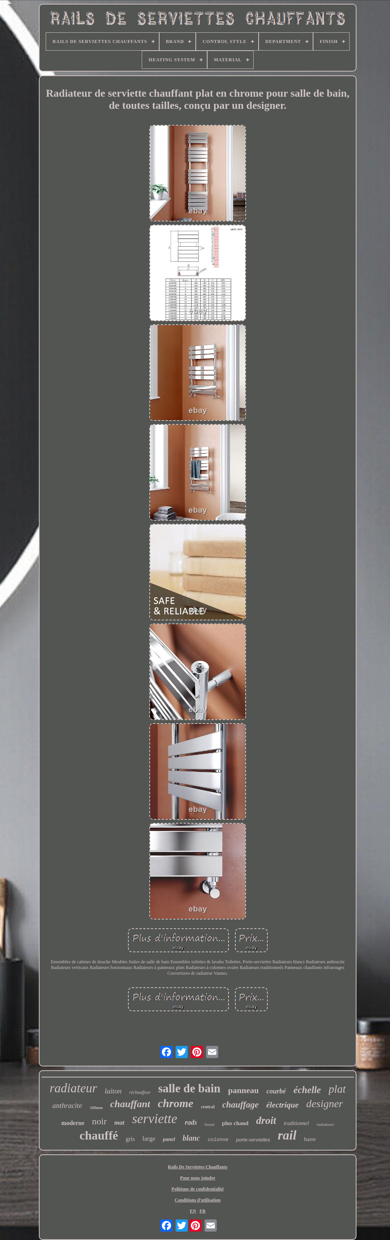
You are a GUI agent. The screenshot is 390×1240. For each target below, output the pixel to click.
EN (193, 1211)
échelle (307, 1090)
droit (266, 1120)
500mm (96, 1107)
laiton (113, 1091)
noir (99, 1121)
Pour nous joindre (197, 1178)
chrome (175, 1103)
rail (287, 1135)
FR (203, 1211)
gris (130, 1139)
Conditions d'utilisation (198, 1200)
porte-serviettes (253, 1140)
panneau (243, 1090)
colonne (218, 1140)
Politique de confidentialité (197, 1189)
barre (310, 1139)
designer (324, 1103)
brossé (209, 1124)
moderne (72, 1123)
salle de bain (189, 1088)
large (148, 1138)
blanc (191, 1138)
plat (337, 1089)
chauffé (99, 1135)
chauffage (240, 1104)
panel (169, 1139)
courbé (276, 1091)
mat (119, 1122)
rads (191, 1122)
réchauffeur (139, 1092)
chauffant (130, 1103)
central (208, 1106)
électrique (282, 1104)
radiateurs (325, 1124)
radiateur (73, 1088)
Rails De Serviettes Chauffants (197, 1167)
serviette (154, 1118)
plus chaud (235, 1123)
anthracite (67, 1105)
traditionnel (296, 1123)
